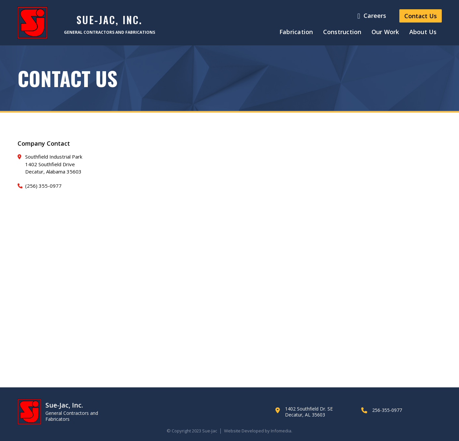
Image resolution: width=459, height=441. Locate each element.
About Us (423, 32)
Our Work (385, 32)
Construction (342, 32)
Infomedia (281, 431)
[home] (32, 23)
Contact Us (420, 16)
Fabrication (296, 32)
